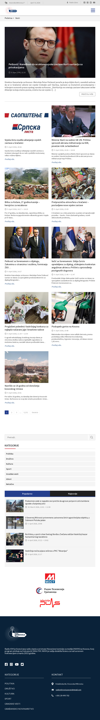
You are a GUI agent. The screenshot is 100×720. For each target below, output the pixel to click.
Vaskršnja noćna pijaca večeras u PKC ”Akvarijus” (46, 551)
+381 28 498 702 (62, 695)
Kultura (9, 464)
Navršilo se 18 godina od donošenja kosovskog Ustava (22, 387)
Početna (10, 18)
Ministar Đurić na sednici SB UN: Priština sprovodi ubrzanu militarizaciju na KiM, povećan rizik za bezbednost (71, 143)
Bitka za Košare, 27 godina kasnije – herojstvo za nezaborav (22, 204)
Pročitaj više (87, 94)
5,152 (26, 412)
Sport (8, 469)
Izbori (8, 479)
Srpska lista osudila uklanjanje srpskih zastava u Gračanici (23, 141)
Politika (9, 454)
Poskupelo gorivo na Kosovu (65, 326)
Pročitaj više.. (10, 159)
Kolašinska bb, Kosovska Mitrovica (69, 684)
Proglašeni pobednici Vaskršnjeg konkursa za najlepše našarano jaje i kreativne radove (26, 328)
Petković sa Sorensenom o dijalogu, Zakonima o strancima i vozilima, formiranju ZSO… (26, 264)
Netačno (10, 484)
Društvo (10, 459)
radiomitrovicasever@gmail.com (68, 690)
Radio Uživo (73, 3)
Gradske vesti (12, 474)
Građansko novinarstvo (19, 709)
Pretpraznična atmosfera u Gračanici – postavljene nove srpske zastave (70, 204)
